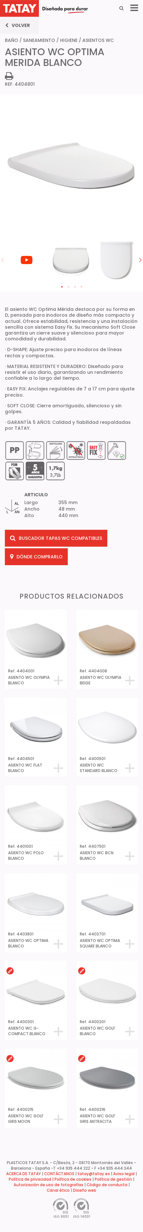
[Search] (121, 8)
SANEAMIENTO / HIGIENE (50, 40)
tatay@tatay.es (93, 1173)
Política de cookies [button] (72, 1179)
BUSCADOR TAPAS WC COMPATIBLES (56, 538)
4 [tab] (81, 287)
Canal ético (58, 1190)
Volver (17, 25)
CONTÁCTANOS (59, 1173)
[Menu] (134, 8)
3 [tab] (75, 287)
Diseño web (84, 1190)
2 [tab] (68, 287)
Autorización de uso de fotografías (48, 1185)
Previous (2, 259)
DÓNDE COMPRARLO (36, 556)
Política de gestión (113, 1179)
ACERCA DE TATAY (23, 1173)
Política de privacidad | (31, 1179)
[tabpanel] (27, 237)
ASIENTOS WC (98, 40)
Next (140, 259)
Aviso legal (124, 1173)
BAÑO (11, 40)
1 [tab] (62, 287)
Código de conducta (107, 1185)
